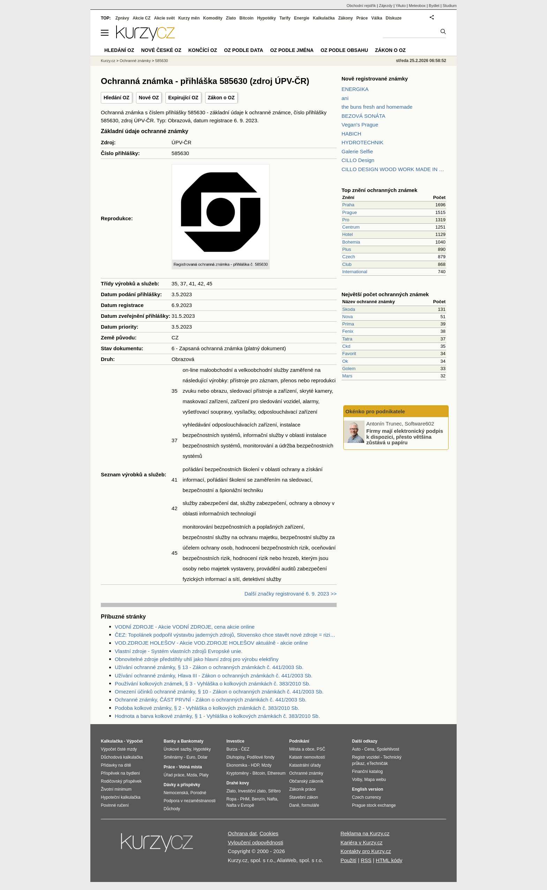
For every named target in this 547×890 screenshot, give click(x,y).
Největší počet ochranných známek (385, 294)
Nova (347, 316)
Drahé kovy (237, 783)
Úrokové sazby (177, 749)
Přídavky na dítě (116, 765)
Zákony (345, 18)
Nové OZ (149, 97)
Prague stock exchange (374, 805)
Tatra (347, 339)
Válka (376, 18)
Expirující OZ (183, 97)
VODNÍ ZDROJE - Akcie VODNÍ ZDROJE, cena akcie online (185, 627)
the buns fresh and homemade (377, 107)
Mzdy (267, 765)
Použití (348, 860)
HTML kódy (389, 860)
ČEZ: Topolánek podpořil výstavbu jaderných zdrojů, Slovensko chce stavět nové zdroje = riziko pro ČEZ (226, 635)
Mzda (192, 775)
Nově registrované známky (375, 79)
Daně (294, 805)
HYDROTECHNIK (362, 142)
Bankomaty (192, 741)
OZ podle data (243, 50)
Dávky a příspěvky (182, 784)
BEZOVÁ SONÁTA (363, 116)
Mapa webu (375, 779)
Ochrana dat (242, 833)
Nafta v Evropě (240, 805)
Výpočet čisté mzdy (119, 749)
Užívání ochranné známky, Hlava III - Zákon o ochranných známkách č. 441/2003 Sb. (214, 675)
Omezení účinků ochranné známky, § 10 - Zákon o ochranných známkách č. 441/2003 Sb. (219, 692)
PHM (244, 799)
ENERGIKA (355, 89)
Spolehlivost (388, 749)
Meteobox (417, 5)
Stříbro (274, 791)
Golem (348, 368)
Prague (349, 212)
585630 (161, 61)
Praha (348, 204)
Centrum (351, 227)
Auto (356, 749)
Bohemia (351, 242)
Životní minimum (116, 789)
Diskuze (394, 18)
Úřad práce (174, 775)
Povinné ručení (115, 805)
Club (347, 264)
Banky (170, 741)
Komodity (212, 18)
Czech (348, 256)
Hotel (347, 234)
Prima (348, 324)
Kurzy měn (189, 18)
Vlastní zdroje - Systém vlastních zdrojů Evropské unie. (178, 651)
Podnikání (299, 741)
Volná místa (190, 767)
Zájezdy (385, 5)
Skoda (348, 309)
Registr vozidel (366, 757)
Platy (204, 775)
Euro (190, 757)
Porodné (198, 792)
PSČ (321, 749)
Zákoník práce (302, 789)
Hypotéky (266, 18)
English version (367, 789)
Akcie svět (164, 18)
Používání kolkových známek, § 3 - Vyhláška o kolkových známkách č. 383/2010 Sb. (212, 683)
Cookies (269, 833)
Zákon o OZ (221, 97)
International (354, 271)
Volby (357, 779)
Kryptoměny (237, 773)
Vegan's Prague (360, 125)
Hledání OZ (116, 97)
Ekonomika (236, 765)
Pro (345, 219)
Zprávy (122, 18)
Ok (345, 361)
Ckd (346, 346)
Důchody (172, 808)
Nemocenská (176, 792)
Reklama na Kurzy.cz (365, 833)
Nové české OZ (161, 50)
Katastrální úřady (305, 765)
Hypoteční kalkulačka (120, 797)
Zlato (231, 18)
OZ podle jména (291, 50)
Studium (450, 5)
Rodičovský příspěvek (121, 781)
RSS (366, 860)
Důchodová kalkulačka (122, 757)
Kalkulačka (324, 18)
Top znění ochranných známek (379, 190)
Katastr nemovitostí (307, 757)
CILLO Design (358, 160)
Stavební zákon (303, 797)
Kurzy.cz (108, 61)
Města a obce (301, 749)
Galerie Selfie (357, 151)
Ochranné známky (135, 61)
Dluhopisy (235, 757)
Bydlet (434, 5)
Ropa (231, 799)
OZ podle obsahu (344, 50)
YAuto (401, 5)
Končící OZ (202, 50)
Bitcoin (246, 18)
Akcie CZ (141, 18)
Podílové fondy (260, 757)
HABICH (351, 134)
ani (345, 98)
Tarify (285, 18)
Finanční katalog (367, 771)
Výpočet (134, 741)
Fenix (347, 331)
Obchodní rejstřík (361, 5)
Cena (369, 749)
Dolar (202, 757)
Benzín (258, 799)
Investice (235, 741)
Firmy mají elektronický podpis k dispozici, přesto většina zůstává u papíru (404, 436)
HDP (255, 765)
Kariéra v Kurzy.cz (361, 842)
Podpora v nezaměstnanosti (190, 800)
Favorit (349, 353)
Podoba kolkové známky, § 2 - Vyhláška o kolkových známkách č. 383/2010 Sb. (207, 708)
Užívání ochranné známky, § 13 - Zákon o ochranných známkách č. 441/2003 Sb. (209, 667)
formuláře (310, 805)
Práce (362, 18)
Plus (346, 249)
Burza (231, 749)
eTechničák (377, 763)
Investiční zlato (251, 791)
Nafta (272, 799)
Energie (301, 18)
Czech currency (366, 797)
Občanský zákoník (306, 781)
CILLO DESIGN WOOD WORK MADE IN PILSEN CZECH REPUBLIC (394, 169)
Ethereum (276, 773)
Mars (347, 375)
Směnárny (173, 757)
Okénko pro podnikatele (375, 411)
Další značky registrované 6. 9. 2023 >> (291, 594)
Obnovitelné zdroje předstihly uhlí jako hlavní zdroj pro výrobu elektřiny (196, 659)
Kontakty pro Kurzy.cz (365, 851)
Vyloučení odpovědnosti (255, 842)
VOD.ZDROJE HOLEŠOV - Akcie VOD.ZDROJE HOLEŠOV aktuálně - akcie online (211, 643)
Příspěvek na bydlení (120, 773)
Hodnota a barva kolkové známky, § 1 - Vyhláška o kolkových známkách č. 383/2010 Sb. (217, 716)
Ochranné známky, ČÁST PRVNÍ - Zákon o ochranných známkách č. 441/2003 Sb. (210, 700)
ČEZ (245, 749)
